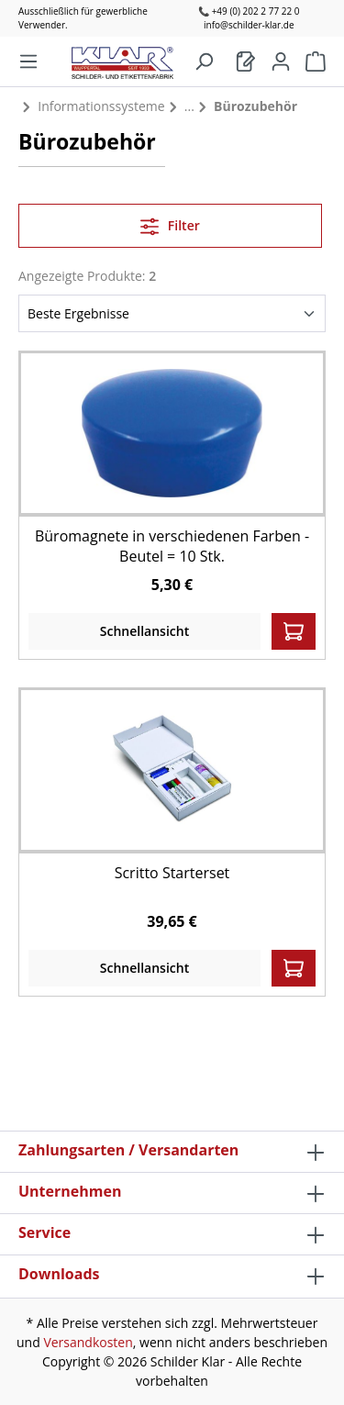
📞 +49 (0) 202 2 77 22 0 (248, 11)
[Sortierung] (172, 313)
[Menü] (28, 61)
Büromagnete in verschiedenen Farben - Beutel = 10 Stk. (172, 546)
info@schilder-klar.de (249, 24)
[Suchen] (204, 61)
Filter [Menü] (170, 223)
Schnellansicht (144, 631)
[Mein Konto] (280, 61)
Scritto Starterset (172, 873)
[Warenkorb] (246, 61)
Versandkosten (87, 1342)
